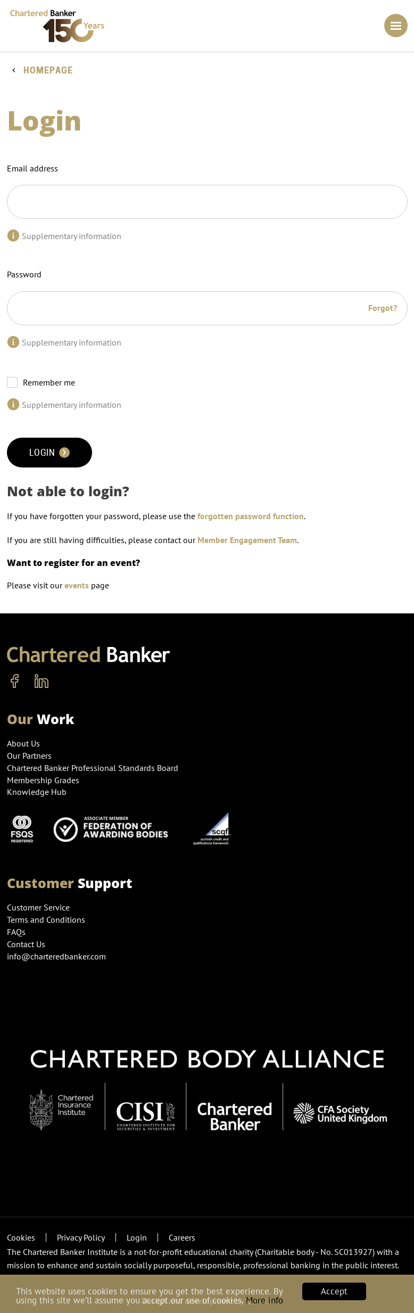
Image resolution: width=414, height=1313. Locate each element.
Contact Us (26, 944)
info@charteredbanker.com (57, 956)
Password (24, 274)
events (76, 585)
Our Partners (29, 755)
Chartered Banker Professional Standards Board (92, 767)
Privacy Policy (81, 1237)
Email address (32, 168)
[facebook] (15, 681)
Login (49, 452)
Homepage (48, 70)
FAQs (16, 931)
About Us (23, 743)
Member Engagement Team (247, 540)
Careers (182, 1237)
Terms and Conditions (46, 919)
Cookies (21, 1237)
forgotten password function (250, 516)
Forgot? (382, 307)
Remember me (49, 382)
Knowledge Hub (37, 791)
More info (264, 1300)
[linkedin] (41, 681)
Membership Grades (43, 780)
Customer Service (38, 907)
